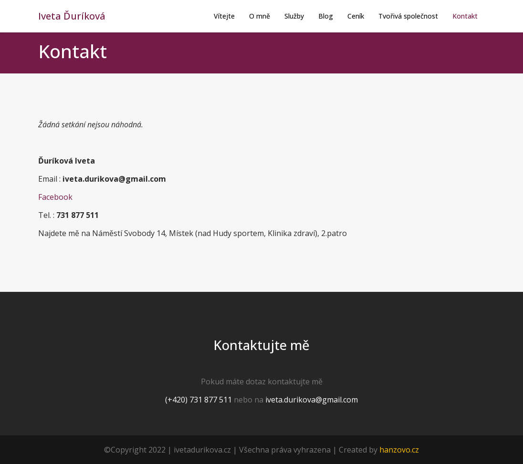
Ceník (355, 16)
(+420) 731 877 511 (198, 399)
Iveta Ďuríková (71, 16)
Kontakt (465, 16)
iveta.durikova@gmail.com (311, 399)
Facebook (55, 197)
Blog (325, 16)
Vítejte (224, 16)
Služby (294, 16)
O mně (259, 16)
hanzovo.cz (399, 449)
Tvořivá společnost (408, 16)
